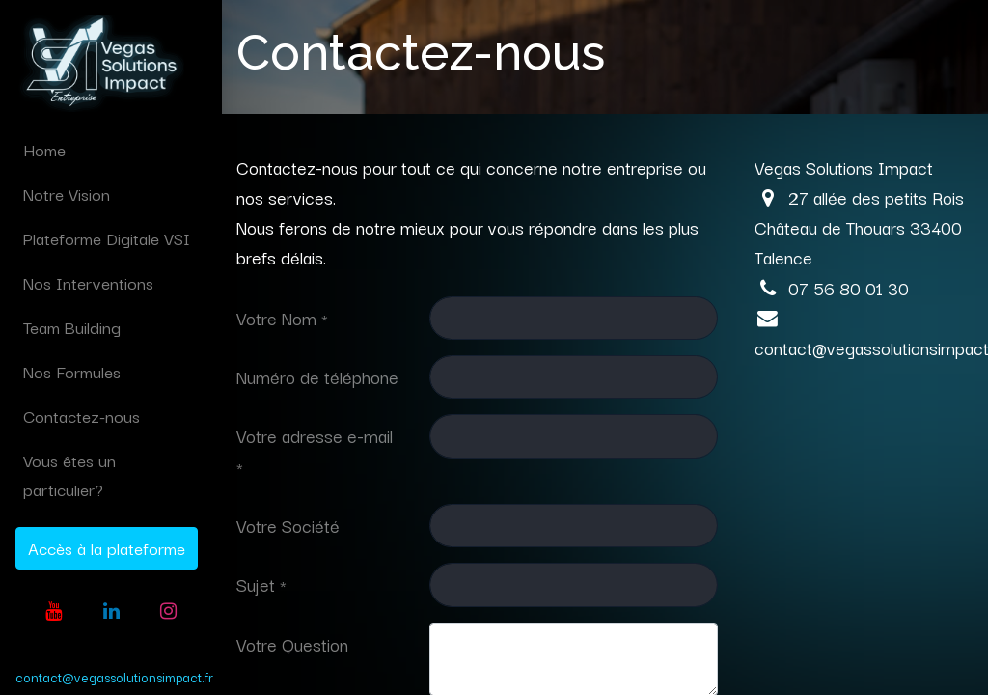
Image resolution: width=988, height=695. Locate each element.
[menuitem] (110, 149)
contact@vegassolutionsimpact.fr (114, 676)
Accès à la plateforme (106, 548)
